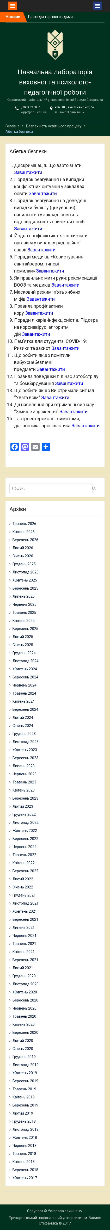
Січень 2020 (23, 1049)
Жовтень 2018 (25, 1137)
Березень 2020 (25, 1032)
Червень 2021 (24, 936)
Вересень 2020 (25, 1000)
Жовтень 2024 (25, 669)
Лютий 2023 (23, 806)
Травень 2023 (24, 782)
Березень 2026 (25, 540)
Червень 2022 (24, 847)
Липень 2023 (24, 766)
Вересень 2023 (25, 758)
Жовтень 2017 (25, 1178)
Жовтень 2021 (25, 911)
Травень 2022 (24, 855)
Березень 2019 (25, 1105)
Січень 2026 (23, 556)
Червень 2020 (24, 1008)
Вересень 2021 (25, 919)
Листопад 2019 (26, 1065)
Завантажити (28, 172)
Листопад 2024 (26, 661)
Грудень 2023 (24, 734)
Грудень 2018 (24, 1121)
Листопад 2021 (26, 903)
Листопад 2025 (26, 572)
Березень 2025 (25, 629)
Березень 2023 (25, 798)
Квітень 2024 (24, 701)
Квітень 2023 (24, 790)
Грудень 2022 (24, 814)
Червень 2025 (24, 604)
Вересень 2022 (25, 839)
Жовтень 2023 (25, 750)
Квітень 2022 (24, 863)
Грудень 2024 (24, 653)
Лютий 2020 (23, 1041)
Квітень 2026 (24, 532)
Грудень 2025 (24, 564)
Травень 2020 (24, 1016)
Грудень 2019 (24, 1057)
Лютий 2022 (23, 879)
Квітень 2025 (24, 621)
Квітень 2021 (24, 952)
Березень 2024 (25, 709)
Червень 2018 (24, 1146)
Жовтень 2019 (25, 1073)
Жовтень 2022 (25, 831)
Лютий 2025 (23, 637)
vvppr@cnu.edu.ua (34, 112)
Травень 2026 (24, 524)
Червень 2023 (24, 774)
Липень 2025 (24, 596)
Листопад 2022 (26, 822)
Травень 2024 (24, 693)
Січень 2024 (23, 726)
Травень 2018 (24, 1154)
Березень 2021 (25, 960)
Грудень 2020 (24, 976)
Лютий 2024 (23, 717)
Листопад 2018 (26, 1129)
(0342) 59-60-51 (31, 107)
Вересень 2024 (25, 677)
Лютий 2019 (23, 1113)
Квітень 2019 (24, 1097)
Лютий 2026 (23, 548)
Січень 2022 (23, 887)
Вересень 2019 (25, 1081)
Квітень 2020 (24, 1024)
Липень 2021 (24, 927)
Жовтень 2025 (25, 580)
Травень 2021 (24, 944)
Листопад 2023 (26, 742)
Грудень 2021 (24, 895)
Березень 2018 (25, 1170)
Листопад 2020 (26, 984)
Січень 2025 (23, 645)
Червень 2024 (24, 685)
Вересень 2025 (25, 588)
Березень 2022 (25, 871)
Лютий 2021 (23, 968)
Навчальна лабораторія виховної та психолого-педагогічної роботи (55, 82)
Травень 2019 (24, 1089)
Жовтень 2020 (25, 992)
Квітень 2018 (24, 1162)
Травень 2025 (24, 612)
